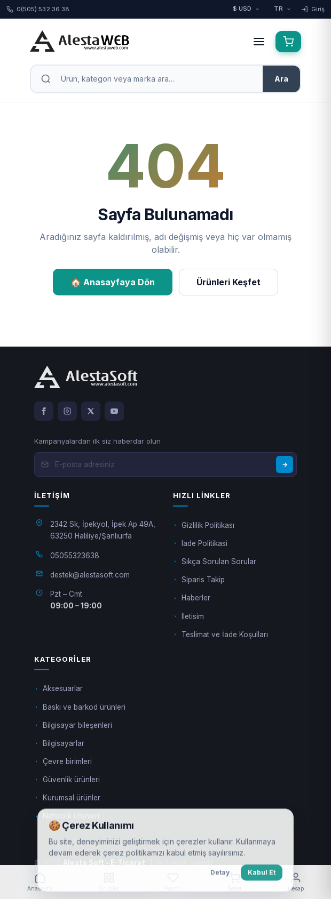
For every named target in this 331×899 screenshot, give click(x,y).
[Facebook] (43, 411)
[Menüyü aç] (259, 41)
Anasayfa (39, 882)
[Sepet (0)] (288, 41)
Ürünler (109, 882)
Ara (281, 78)
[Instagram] (67, 411)
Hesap (296, 882)
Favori (173, 882)
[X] (90, 411)
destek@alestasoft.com (90, 575)
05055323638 (74, 555)
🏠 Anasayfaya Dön (112, 282)
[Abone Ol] (284, 464)
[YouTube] (114, 411)
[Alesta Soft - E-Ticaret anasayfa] (135, 41)
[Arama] (157, 79)
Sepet (234, 882)
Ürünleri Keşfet (228, 282)
